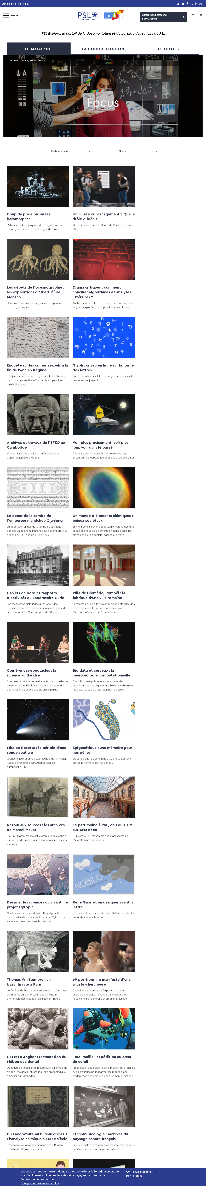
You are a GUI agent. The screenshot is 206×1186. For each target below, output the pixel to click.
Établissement (59, 151)
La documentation (103, 49)
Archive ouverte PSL (117, 1128)
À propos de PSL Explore (175, 1139)
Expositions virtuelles (64, 1116)
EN (200, 15)
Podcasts (64, 1128)
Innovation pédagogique (175, 1134)
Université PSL (15, 4)
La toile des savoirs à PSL (64, 1140)
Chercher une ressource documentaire (163, 17)
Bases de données (117, 1116)
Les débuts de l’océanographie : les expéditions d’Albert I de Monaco (166, 225)
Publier (175, 1110)
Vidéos (64, 1122)
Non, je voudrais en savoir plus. (40, 1183)
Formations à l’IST (175, 1128)
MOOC (175, 1122)
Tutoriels (175, 1116)
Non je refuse (134, 1176)
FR (192, 15)
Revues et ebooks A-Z (117, 1122)
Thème (122, 151)
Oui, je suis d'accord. (139, 1172)
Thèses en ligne (117, 1134)
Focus (64, 1110)
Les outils (167, 49)
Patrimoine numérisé (64, 1134)
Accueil (14, 60)
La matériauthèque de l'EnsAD (34, 991)
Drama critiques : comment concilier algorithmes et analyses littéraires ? (36, 302)
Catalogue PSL (117, 1110)
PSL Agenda (175, 1144)
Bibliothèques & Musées (117, 1140)
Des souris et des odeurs (159, 914)
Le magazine (39, 49)
